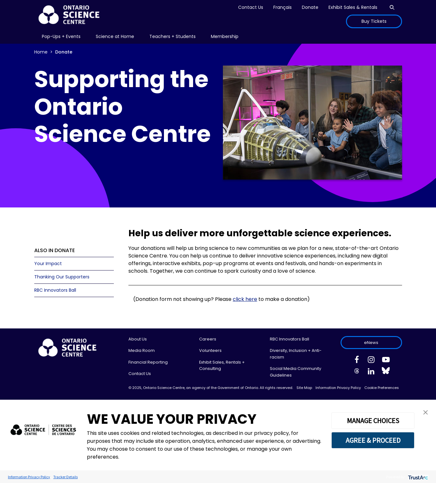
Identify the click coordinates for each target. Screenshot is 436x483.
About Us (137, 339)
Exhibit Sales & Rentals (353, 7)
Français (282, 7)
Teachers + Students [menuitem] (172, 36)
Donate (310, 7)
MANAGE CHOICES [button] (373, 420)
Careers (207, 339)
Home (41, 52)
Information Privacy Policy (338, 387)
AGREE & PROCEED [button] (373, 440)
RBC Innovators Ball (55, 290)
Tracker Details (65, 476)
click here (245, 299)
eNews (371, 342)
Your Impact (48, 263)
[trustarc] (417, 477)
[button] (425, 412)
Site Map (304, 387)
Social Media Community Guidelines (295, 372)
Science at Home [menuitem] (115, 36)
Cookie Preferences (381, 387)
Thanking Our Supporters (61, 277)
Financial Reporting (148, 362)
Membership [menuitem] (224, 36)
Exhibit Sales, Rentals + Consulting (222, 365)
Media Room (141, 350)
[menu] (61, 36)
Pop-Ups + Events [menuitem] (61, 36)
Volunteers (210, 350)
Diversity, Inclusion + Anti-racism (296, 353)
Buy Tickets (374, 21)
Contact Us (250, 7)
